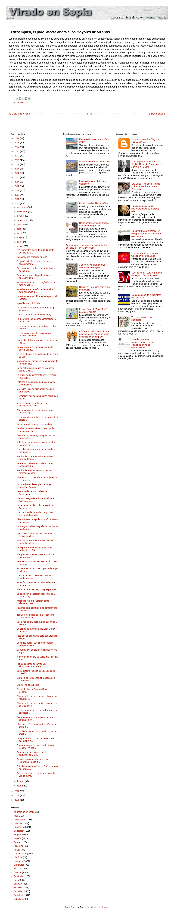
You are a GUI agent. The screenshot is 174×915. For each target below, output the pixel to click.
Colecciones (20, 819)
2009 (17, 795)
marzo (20, 246)
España (17, 838)
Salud (17, 880)
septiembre (23, 220)
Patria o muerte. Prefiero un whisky (34, 314)
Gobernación (22, 102)
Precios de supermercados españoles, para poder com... (35, 457)
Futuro (17, 849)
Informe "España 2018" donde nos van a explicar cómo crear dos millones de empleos (94, 334)
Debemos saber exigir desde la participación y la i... (32, 753)
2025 (17, 142)
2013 (17, 194)
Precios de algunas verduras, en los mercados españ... (34, 471)
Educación (19, 831)
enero (20, 785)
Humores (18, 861)
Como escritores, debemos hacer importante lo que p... (33, 760)
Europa (17, 842)
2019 (17, 168)
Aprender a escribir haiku (29, 303)
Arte (16, 815)
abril (19, 242)
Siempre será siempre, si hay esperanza (36, 589)
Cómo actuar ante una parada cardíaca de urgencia (94, 224)
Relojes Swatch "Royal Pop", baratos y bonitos (93, 310)
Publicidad (19, 876)
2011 (17, 203)
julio (19, 229)
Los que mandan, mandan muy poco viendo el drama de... (35, 513)
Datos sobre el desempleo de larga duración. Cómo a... (34, 485)
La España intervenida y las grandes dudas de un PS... (34, 548)
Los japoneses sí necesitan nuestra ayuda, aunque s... (34, 576)
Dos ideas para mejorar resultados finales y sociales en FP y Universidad (87, 246)
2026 (17, 138)
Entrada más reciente (19, 113)
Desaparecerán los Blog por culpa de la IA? (145, 140)
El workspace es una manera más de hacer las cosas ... (35, 541)
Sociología (19, 895)
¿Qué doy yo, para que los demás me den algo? (92, 266)
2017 (17, 177)
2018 (17, 173)
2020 (17, 164)
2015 (17, 186)
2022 (17, 155)
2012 (17, 199)
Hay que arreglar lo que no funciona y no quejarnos (144, 254)
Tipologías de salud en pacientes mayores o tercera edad (145, 209)
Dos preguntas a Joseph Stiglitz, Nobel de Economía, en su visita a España (146, 164)
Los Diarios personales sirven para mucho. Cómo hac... (34, 334)
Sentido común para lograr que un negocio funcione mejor (146, 274)
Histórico (18, 857)
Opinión (18, 872)
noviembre (22, 211)
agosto (20, 224)
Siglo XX (18, 883)
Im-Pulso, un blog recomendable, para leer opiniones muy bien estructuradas (143, 343)
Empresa (18, 834)
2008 (17, 800)
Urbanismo (19, 899)
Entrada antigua (157, 113)
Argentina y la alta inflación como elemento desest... (33, 602)
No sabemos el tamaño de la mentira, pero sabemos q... (35, 290)
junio (19, 233)
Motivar (17, 868)
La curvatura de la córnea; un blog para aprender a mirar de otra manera (146, 234)
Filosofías (18, 846)
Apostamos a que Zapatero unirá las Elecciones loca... (34, 534)
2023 (17, 151)
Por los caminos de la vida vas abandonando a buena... (32, 665)
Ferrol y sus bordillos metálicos (94, 203)
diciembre (22, 207)
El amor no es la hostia (28, 685)
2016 (17, 181)
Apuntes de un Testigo (25, 812)
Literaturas (19, 865)
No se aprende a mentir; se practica (34, 424)
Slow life (18, 887)
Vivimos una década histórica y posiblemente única (32, 404)
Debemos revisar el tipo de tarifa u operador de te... (33, 276)
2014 (17, 190)
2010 (17, 791)
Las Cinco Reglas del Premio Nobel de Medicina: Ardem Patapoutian (145, 186)
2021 (17, 160)
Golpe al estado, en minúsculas (94, 161)
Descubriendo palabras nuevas (32, 257)
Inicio (89, 113)
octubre (21, 216)
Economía (19, 827)
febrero (21, 781)
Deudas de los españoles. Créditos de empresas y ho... (35, 429)
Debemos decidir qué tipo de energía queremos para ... (35, 644)
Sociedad (18, 891)
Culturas (18, 823)
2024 (17, 147)
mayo (20, 237)
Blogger (104, 907)
